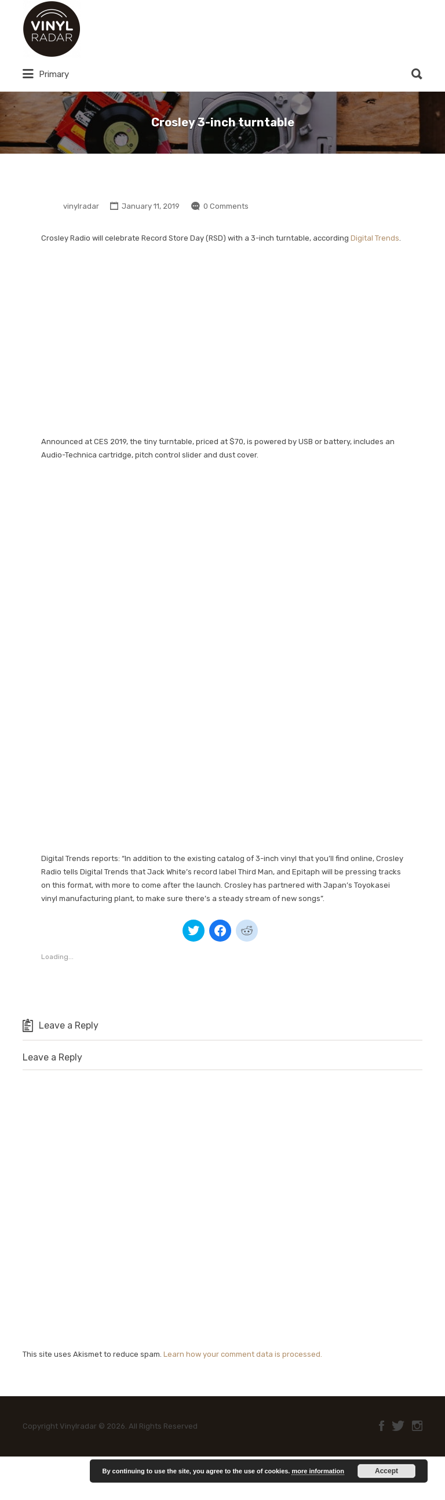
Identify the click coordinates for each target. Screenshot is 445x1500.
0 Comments (226, 206)
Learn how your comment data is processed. (242, 1354)
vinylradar (81, 206)
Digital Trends (375, 238)
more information (317, 1471)
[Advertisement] (222, 340)
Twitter (398, 1426)
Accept (386, 1471)
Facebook (381, 1426)
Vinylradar (122, 29)
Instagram (417, 1426)
